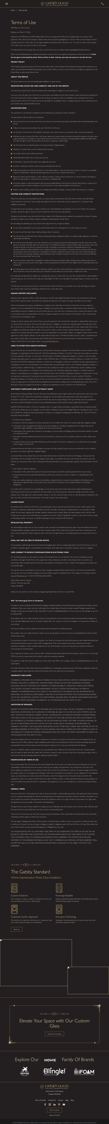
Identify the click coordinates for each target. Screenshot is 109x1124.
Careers (60, 1100)
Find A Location (54, 1110)
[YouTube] (64, 1104)
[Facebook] (45, 1104)
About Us (17, 929)
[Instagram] (50, 1104)
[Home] (55, 4)
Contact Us (52, 1100)
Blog (67, 1100)
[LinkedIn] (54, 1104)
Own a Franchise (40, 1100)
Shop (72, 1100)
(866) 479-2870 (54, 1115)
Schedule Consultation (54, 1034)
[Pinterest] (59, 1104)
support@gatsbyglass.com (50, 341)
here (80, 66)
